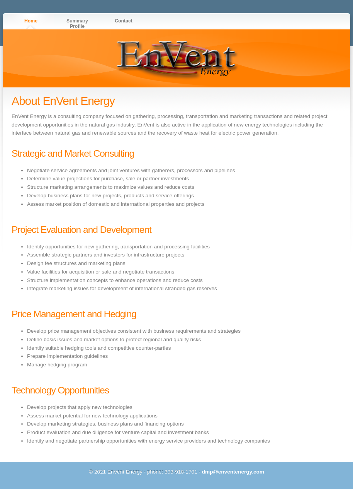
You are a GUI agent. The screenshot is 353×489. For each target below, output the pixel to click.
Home (30, 21)
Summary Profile (77, 23)
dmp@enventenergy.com (233, 472)
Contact (123, 21)
